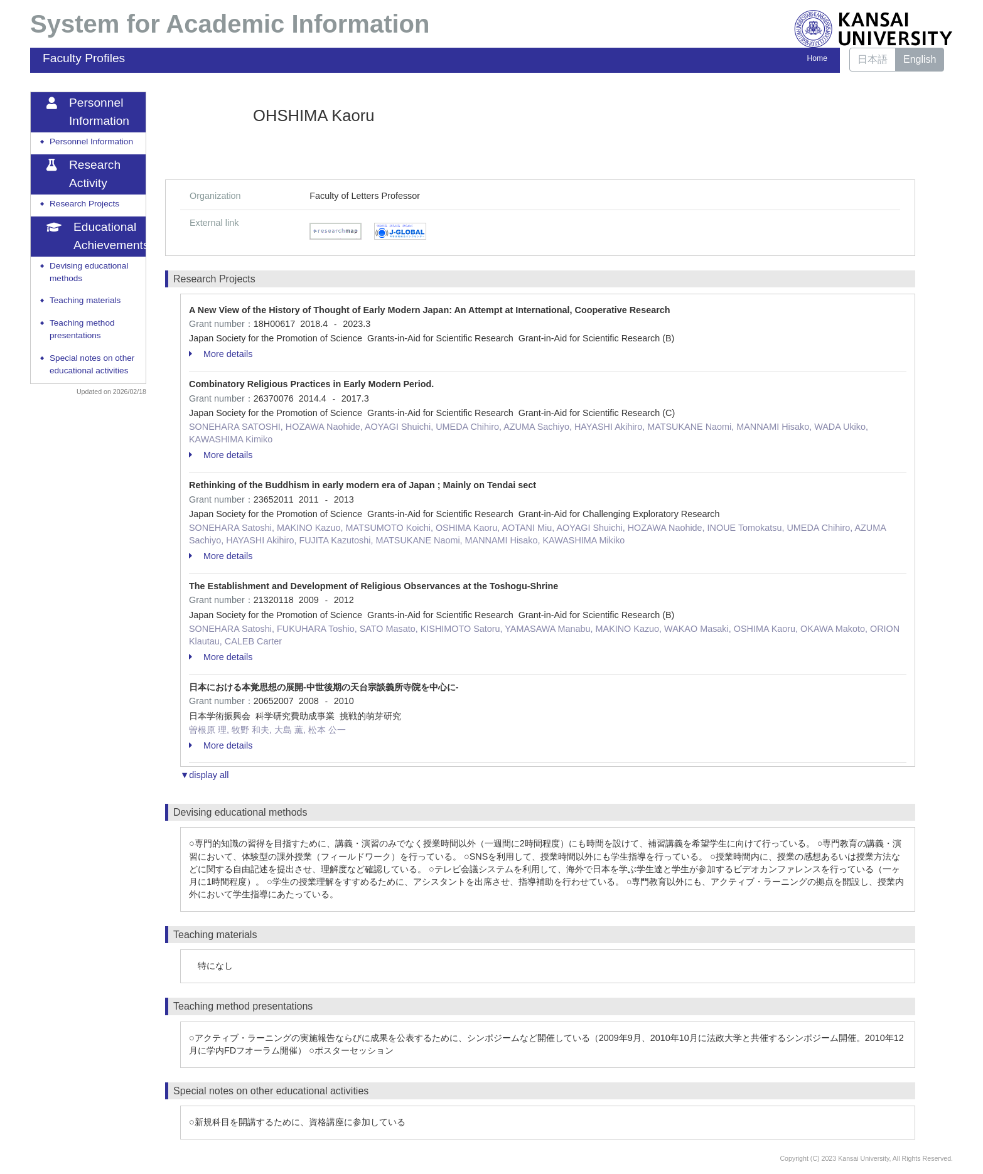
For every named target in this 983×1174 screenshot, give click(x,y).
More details (220, 354)
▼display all (204, 775)
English (919, 59)
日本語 (872, 59)
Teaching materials (85, 300)
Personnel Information (91, 141)
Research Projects (84, 203)
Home (817, 58)
